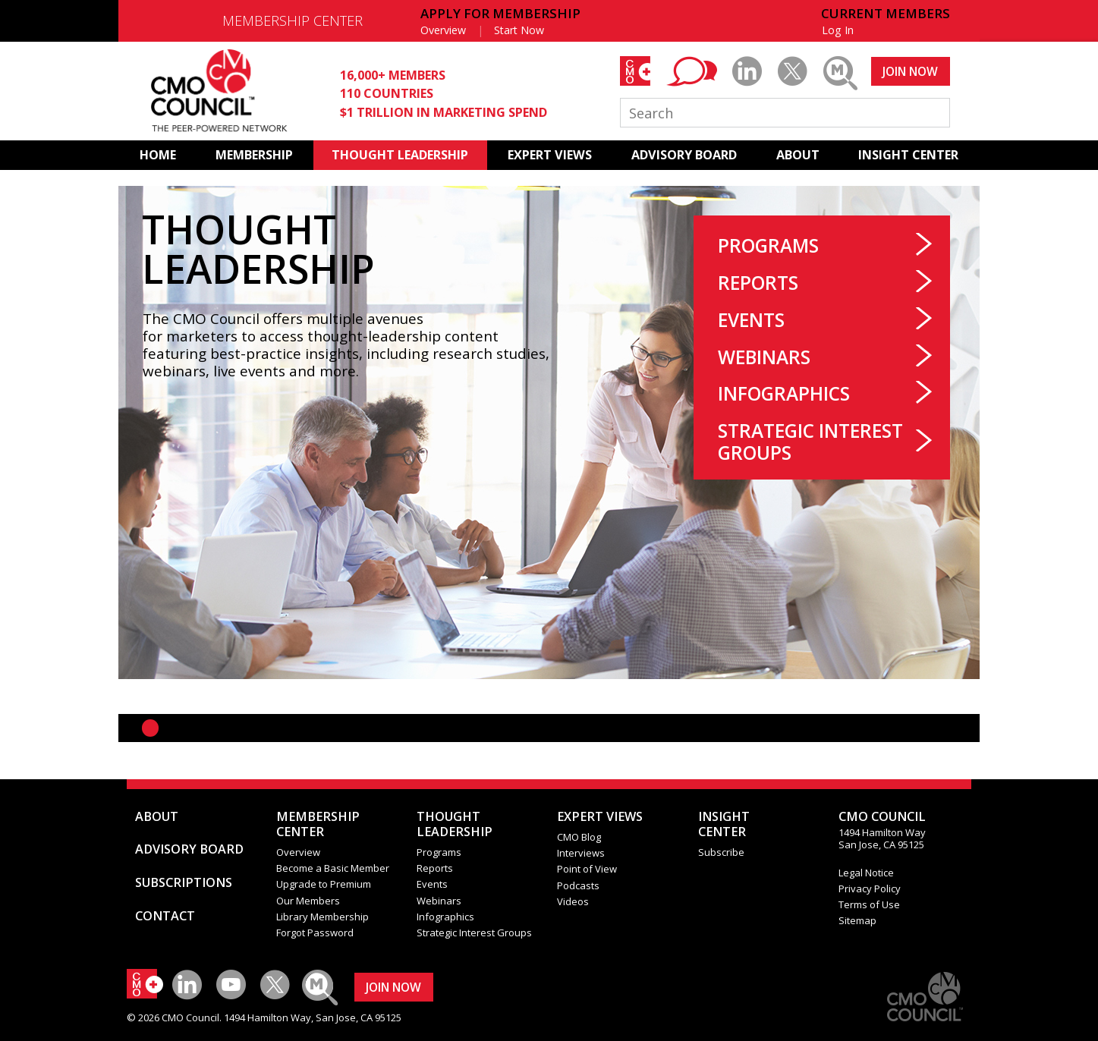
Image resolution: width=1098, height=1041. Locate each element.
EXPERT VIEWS (550, 154)
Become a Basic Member (332, 868)
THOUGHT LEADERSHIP (400, 154)
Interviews (581, 853)
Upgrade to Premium (323, 884)
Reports (758, 282)
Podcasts (578, 885)
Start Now (519, 30)
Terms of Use (869, 904)
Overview (443, 30)
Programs (768, 245)
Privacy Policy (869, 888)
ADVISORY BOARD (684, 154)
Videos (573, 901)
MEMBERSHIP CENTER (292, 20)
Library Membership (322, 916)
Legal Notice (866, 872)
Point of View (587, 869)
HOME (158, 154)
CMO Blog (579, 837)
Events (751, 319)
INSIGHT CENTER (908, 154)
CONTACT (165, 915)
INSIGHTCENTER (724, 824)
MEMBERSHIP (254, 154)
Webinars (764, 357)
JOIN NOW (910, 71)
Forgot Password (315, 932)
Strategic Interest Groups (810, 441)
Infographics (784, 393)
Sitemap (857, 920)
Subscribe (721, 852)
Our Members (308, 900)
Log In (838, 30)
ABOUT (798, 154)
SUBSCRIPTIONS (183, 882)
